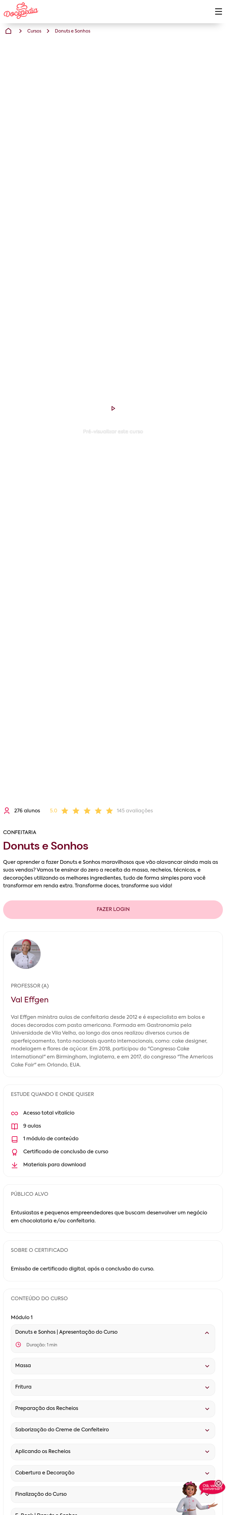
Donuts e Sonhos (72, 31)
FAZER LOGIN (113, 909)
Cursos (34, 31)
